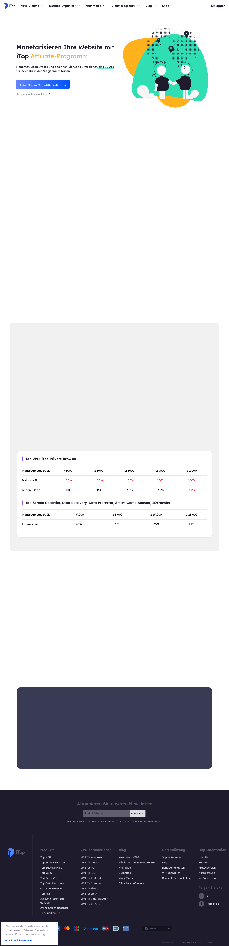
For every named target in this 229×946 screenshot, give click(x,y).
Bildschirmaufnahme (131, 883)
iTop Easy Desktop (51, 867)
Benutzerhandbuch (173, 867)
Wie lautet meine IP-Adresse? (137, 862)
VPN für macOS (90, 862)
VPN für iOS (88, 872)
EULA (210, 942)
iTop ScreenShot (49, 878)
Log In (47, 95)
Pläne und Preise (50, 913)
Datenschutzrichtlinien (191, 942)
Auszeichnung (207, 872)
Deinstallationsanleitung (176, 878)
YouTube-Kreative (209, 878)
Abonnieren (137, 813)
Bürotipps (125, 872)
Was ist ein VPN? (129, 857)
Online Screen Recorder (54, 907)
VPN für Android (91, 878)
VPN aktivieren (171, 872)
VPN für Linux (89, 893)
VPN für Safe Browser (94, 898)
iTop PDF (45, 893)
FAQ (164, 862)
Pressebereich (207, 867)
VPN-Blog (125, 867)
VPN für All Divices (92, 904)
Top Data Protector (51, 888)
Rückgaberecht (168, 942)
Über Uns (204, 857)
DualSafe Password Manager (52, 900)
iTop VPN (45, 857)
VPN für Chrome (91, 883)
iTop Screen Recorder (53, 862)
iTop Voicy (46, 872)
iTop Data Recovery (52, 883)
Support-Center (171, 857)
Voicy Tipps (126, 878)
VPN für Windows (91, 857)
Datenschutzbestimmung (30, 934)
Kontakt (203, 862)
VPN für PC (87, 867)
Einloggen (218, 6)
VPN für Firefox (90, 888)
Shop (165, 6)
